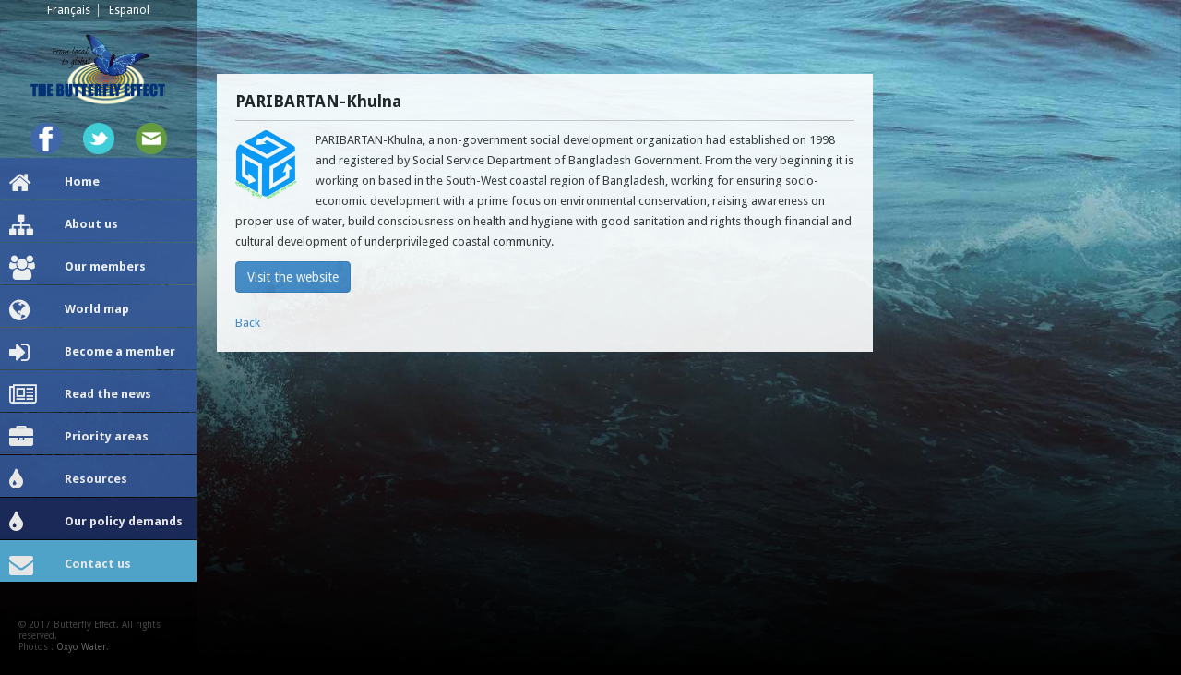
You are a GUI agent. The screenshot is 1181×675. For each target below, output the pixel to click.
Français (68, 10)
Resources (68, 480)
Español (129, 10)
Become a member (92, 353)
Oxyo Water (81, 647)
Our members (77, 268)
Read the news (80, 395)
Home (54, 183)
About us (63, 225)
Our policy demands (96, 523)
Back (247, 323)
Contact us (70, 565)
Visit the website (293, 277)
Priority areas (79, 438)
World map (69, 310)
